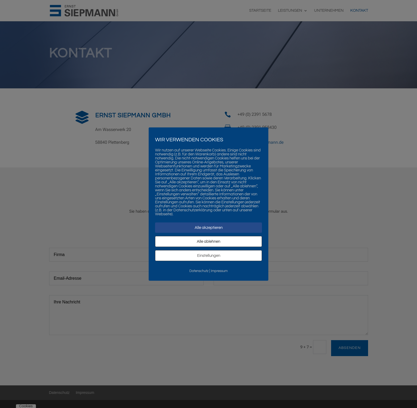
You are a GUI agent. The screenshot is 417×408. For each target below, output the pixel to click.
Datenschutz (198, 271)
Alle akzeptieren (209, 227)
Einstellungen (208, 255)
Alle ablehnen (208, 241)
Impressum (219, 271)
